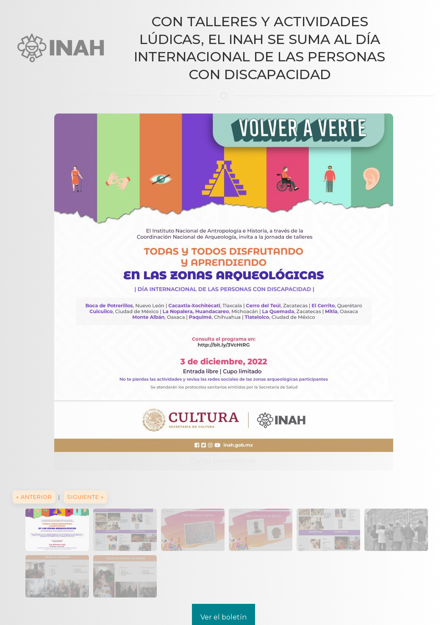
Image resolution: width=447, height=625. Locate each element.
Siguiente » (85, 497)
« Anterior (34, 497)
